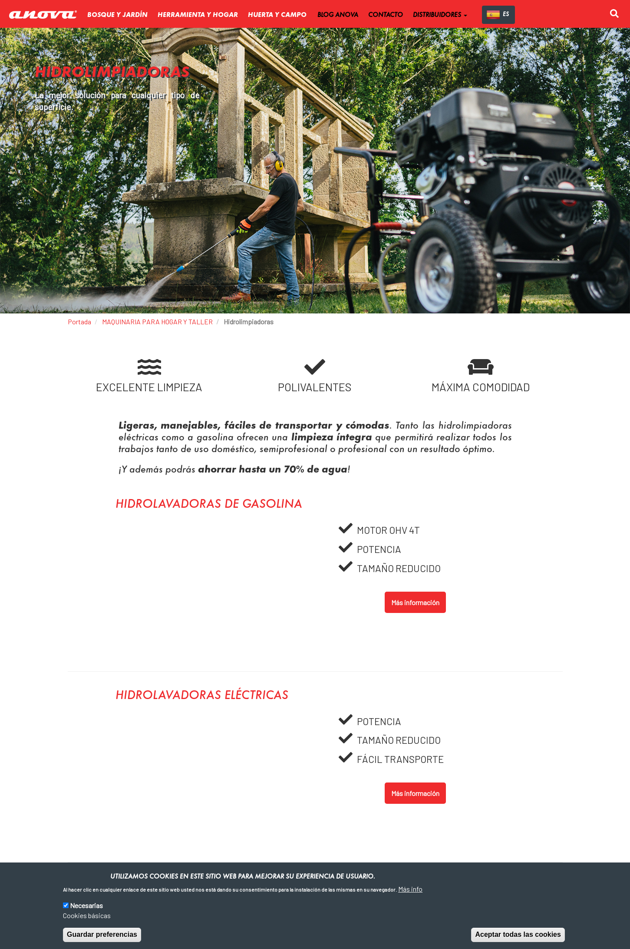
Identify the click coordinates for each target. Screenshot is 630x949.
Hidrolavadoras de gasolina (208, 504)
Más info (410, 889)
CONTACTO (385, 15)
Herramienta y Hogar (198, 15)
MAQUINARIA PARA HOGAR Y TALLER (157, 321)
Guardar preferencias (102, 935)
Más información (415, 602)
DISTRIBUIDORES (440, 15)
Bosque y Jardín (117, 15)
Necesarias (86, 906)
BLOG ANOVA (337, 15)
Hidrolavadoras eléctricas (201, 696)
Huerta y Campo (277, 15)
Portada (79, 321)
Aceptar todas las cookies (518, 935)
